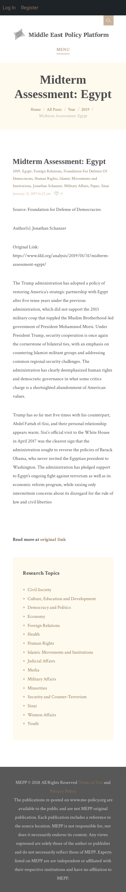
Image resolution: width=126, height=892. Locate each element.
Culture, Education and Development (62, 599)
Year (71, 109)
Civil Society (39, 590)
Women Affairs (42, 715)
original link (53, 540)
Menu (63, 50)
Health (34, 634)
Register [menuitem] (29, 7)
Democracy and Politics (49, 607)
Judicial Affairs (41, 661)
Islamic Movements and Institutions (60, 652)
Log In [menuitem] (9, 7)
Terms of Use (90, 783)
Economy (36, 617)
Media (33, 670)
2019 (85, 109)
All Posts (54, 109)
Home (36, 109)
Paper (94, 185)
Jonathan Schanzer (47, 185)
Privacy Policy (63, 791)
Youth (33, 724)
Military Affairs (76, 185)
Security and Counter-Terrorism (57, 697)
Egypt (27, 171)
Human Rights (46, 178)
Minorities (37, 688)
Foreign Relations (47, 171)
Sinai (105, 185)
